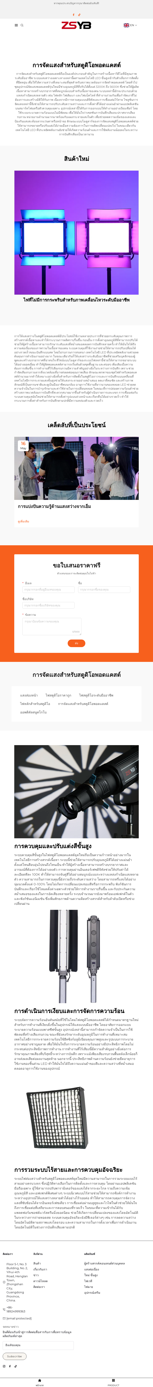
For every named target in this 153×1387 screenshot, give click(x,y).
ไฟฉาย (88, 1287)
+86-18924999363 (15, 1309)
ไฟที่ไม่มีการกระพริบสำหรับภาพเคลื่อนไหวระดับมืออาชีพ (76, 300)
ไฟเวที (88, 1281)
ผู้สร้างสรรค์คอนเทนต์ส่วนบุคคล (104, 1263)
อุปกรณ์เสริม (92, 1292)
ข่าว (36, 1275)
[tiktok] (79, 15)
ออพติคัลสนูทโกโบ (33, 712)
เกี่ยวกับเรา (40, 1269)
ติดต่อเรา (39, 1287)
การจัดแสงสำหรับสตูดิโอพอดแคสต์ (83, 704)
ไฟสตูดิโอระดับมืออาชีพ (96, 695)
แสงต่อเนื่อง (91, 1269)
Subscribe (14, 1356)
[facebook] (73, 15)
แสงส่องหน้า (29, 695)
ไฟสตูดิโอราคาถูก (58, 695)
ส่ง (76, 643)
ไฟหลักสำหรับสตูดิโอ (35, 704)
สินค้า (37, 1263)
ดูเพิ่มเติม (23, 521)
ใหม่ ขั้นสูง (91, 1275)
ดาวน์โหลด (40, 1281)
